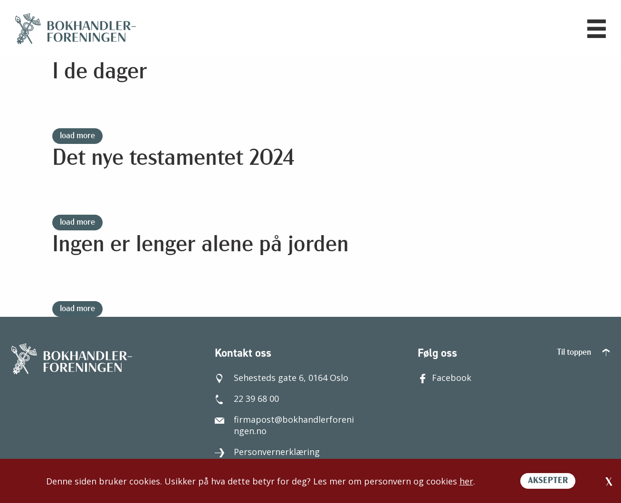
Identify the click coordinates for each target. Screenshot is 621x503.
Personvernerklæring (267, 451)
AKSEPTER (548, 480)
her (466, 481)
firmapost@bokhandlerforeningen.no (284, 425)
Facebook (444, 377)
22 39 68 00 (247, 398)
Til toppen (583, 352)
